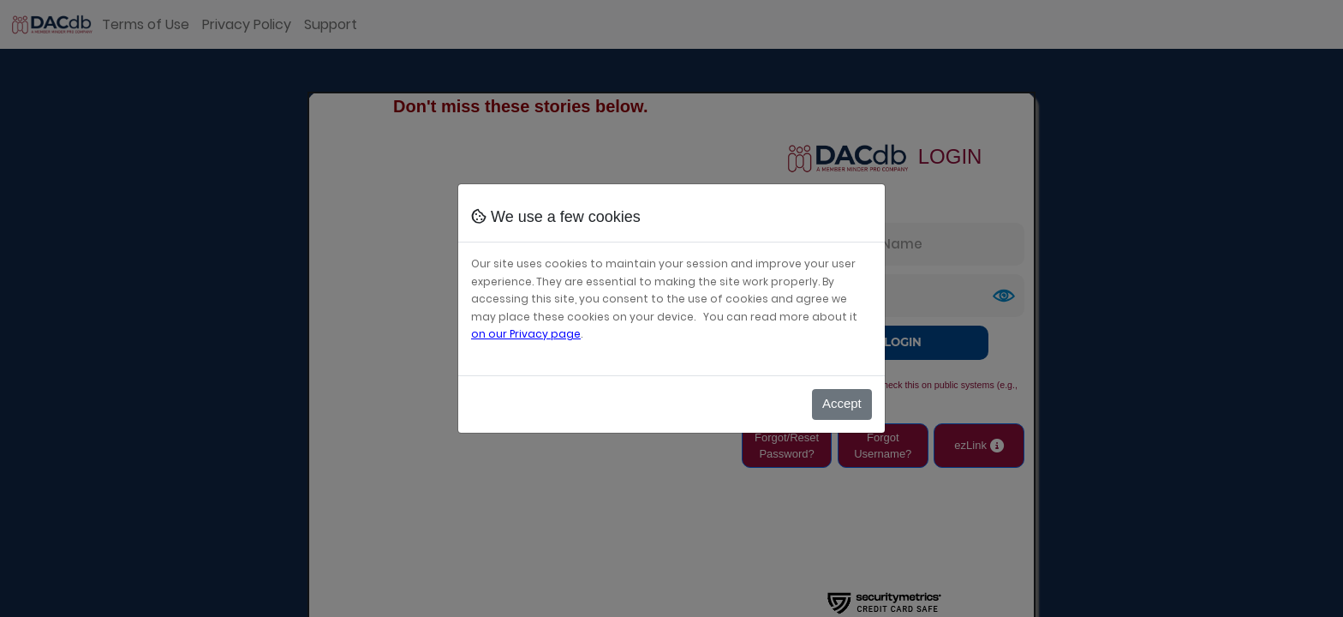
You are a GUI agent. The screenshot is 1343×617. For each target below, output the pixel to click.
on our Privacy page (526, 333)
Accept (842, 403)
